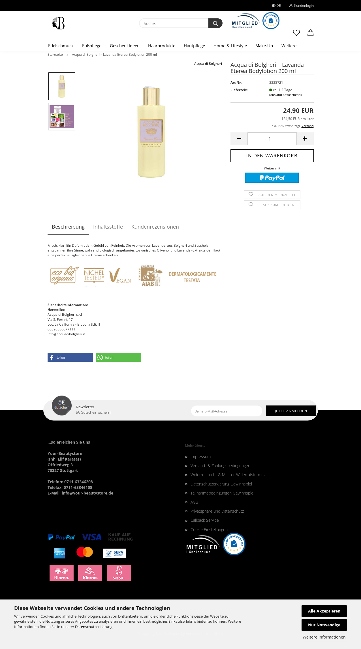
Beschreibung (68, 226)
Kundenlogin (301, 5)
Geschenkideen (125, 45)
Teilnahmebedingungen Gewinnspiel (222, 493)
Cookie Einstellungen (209, 529)
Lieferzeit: (238, 89)
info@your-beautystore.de (87, 493)
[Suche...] (215, 23)
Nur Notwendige (324, 624)
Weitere (288, 45)
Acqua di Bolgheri (208, 63)
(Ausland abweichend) (285, 95)
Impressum (201, 456)
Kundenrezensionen (155, 226)
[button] (311, 35)
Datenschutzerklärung (93, 626)
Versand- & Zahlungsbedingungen (220, 465)
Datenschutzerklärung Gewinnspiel (221, 484)
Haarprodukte (161, 45)
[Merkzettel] (296, 35)
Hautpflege (194, 45)
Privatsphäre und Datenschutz (217, 511)
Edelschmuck (61, 45)
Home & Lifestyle (230, 45)
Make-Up (264, 45)
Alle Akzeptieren (324, 611)
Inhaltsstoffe (108, 226)
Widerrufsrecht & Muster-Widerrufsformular (229, 474)
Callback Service (205, 520)
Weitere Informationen (324, 637)
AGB (194, 502)
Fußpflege (91, 45)
